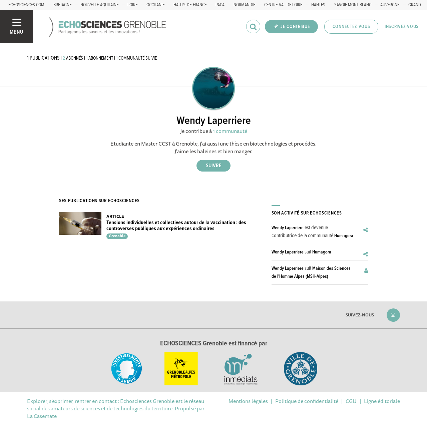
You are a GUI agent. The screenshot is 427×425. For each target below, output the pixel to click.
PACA (220, 5)
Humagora (343, 236)
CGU (351, 401)
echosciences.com (26, 5)
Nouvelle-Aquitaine (99, 5)
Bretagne (62, 5)
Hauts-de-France (189, 5)
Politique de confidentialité (306, 401)
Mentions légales (248, 401)
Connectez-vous (351, 27)
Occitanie (155, 5)
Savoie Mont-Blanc (352, 5)
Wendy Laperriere (288, 228)
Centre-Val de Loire (283, 5)
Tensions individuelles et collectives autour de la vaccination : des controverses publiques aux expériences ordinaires (176, 225)
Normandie (244, 5)
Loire (132, 5)
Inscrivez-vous (402, 27)
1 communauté (230, 131)
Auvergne (389, 5)
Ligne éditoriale (382, 401)
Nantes (318, 5)
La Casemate (42, 416)
